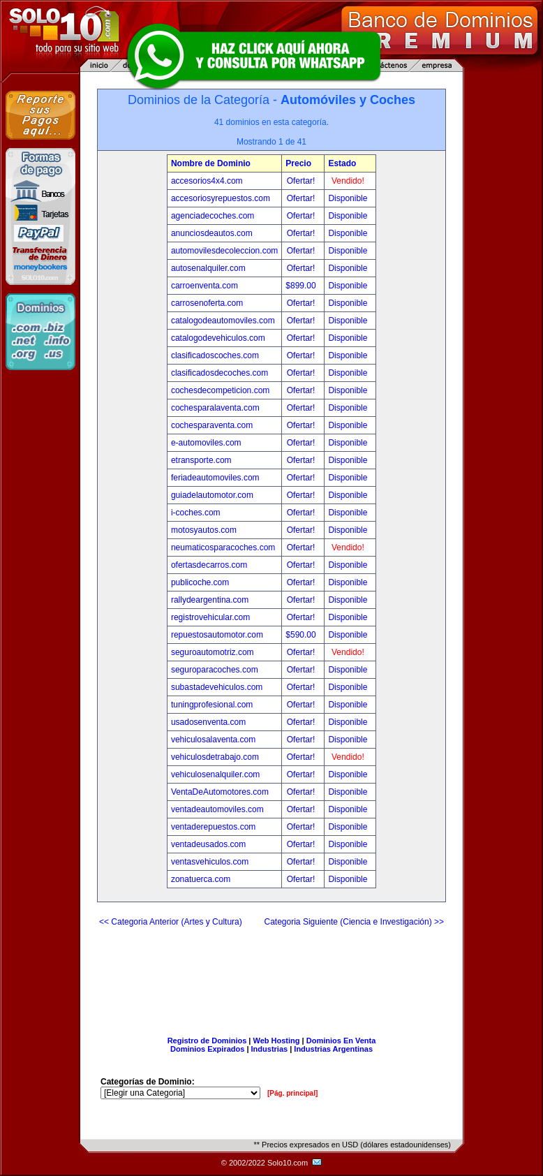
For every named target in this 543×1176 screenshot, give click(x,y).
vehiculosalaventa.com (213, 739)
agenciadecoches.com (212, 216)
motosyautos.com (204, 530)
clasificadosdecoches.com (219, 373)
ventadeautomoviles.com (217, 809)
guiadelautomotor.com (212, 495)
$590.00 (301, 635)
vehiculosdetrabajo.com (215, 757)
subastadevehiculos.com (216, 687)
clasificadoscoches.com (215, 355)
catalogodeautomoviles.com (223, 320)
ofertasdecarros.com (209, 565)
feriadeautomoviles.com (215, 478)
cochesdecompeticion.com (220, 390)
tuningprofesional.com (212, 705)
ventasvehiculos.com (209, 862)
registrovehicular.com (210, 617)
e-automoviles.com (206, 443)
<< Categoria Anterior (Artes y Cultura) (170, 922)
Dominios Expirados (207, 1049)
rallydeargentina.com (209, 600)
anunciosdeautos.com (212, 233)
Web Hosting (276, 1040)
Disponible (347, 198)
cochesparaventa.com (212, 425)
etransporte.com (201, 460)
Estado (342, 163)
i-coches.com (196, 512)
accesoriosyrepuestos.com (220, 198)
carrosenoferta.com (207, 303)
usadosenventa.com (208, 722)
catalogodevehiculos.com (218, 338)
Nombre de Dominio (211, 163)
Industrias (269, 1049)
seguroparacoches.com (214, 670)
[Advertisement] (271, 976)
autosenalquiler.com (208, 268)
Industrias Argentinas (333, 1049)
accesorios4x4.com (207, 181)
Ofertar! (302, 181)
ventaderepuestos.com (213, 827)
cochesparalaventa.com (215, 408)
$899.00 (301, 286)
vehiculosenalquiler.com (215, 774)
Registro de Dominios (207, 1040)
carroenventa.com (204, 286)
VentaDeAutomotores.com (220, 792)
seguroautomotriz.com (212, 652)
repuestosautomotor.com (217, 635)
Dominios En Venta (341, 1040)
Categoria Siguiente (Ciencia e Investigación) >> (354, 922)
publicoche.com (200, 582)
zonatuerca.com (200, 879)
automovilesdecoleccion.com (224, 251)
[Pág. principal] (292, 1093)
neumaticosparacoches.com (223, 547)
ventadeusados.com (208, 844)
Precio (298, 163)
